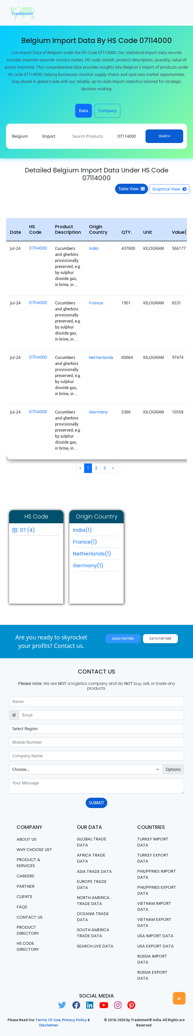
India (93, 248)
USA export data (155, 946)
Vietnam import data (154, 906)
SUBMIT (96, 803)
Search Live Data (95, 946)
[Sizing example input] (96, 701)
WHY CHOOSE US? (34, 850)
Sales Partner (123, 638)
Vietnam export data (154, 922)
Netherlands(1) (96, 555)
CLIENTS (24, 897)
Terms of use (47, 1019)
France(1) (96, 543)
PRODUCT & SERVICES (28, 863)
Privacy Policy (74, 1019)
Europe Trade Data (92, 884)
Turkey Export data (153, 858)
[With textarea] (96, 786)
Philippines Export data (156, 890)
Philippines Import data (156, 874)
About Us (26, 839)
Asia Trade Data (94, 871)
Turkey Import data (152, 842)
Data (83, 110)
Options (173, 769)
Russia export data (152, 975)
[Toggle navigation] (177, 13)
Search (164, 136)
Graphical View (169, 189)
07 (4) (27, 530)
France (96, 303)
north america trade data (93, 901)
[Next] (113, 468)
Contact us (29, 917)
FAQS (22, 907)
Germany (98, 412)
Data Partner (160, 638)
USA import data (155, 936)
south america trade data (93, 933)
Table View (131, 189)
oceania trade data (93, 917)
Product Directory (28, 930)
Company (107, 110)
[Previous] (80, 468)
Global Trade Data (91, 842)
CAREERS (25, 876)
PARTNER (25, 886)
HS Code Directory (28, 946)
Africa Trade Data (91, 858)
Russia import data (152, 959)
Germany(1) (96, 567)
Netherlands (101, 357)
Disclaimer (48, 1025)
